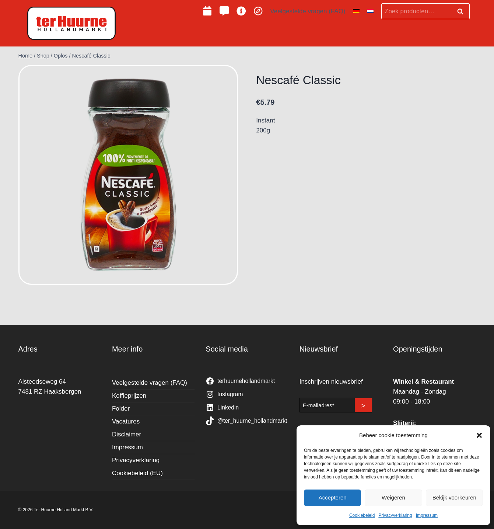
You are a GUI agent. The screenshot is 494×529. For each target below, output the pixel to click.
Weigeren (393, 497)
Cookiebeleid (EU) (137, 473)
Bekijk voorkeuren (454, 497)
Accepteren (333, 497)
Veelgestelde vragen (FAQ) (307, 11)
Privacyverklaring (395, 515)
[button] (479, 435)
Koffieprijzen (129, 395)
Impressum (427, 515)
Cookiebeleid (362, 515)
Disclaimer (126, 434)
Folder (121, 408)
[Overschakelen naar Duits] (356, 11)
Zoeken (463, 11)
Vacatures (126, 421)
